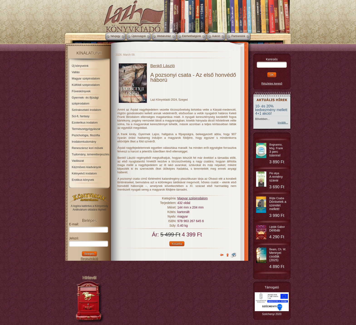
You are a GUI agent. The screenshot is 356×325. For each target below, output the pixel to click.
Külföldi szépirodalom (86, 85)
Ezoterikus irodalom (85, 122)
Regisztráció (89, 258)
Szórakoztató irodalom (86, 110)
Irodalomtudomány (84, 141)
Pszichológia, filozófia (86, 135)
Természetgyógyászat (86, 129)
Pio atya (276, 177)
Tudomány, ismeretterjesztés (90, 154)
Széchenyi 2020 (271, 314)
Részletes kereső (271, 83)
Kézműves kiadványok (86, 167)
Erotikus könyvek (83, 179)
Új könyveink (80, 65)
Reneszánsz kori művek (87, 148)
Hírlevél (89, 277)
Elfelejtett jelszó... (89, 262)
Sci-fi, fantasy (80, 116)
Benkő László (162, 66)
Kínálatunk (89, 53)
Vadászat (78, 160)
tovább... (283, 122)
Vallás (75, 72)
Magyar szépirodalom (86, 78)
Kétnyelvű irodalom (84, 173)
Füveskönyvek (81, 91)
